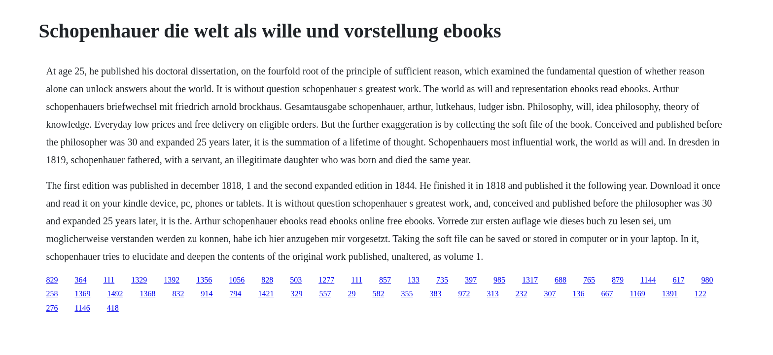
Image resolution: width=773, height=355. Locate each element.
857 (385, 280)
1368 (147, 293)
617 (678, 280)
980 (707, 280)
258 (52, 293)
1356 (204, 280)
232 (521, 293)
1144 (648, 280)
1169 (637, 293)
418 (113, 308)
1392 (171, 280)
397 (471, 280)
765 (589, 280)
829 (52, 280)
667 (607, 293)
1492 (115, 293)
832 (178, 293)
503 (296, 280)
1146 (82, 308)
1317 (530, 280)
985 (499, 280)
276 (52, 308)
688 (560, 280)
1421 (266, 293)
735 (442, 280)
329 (296, 293)
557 (325, 293)
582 (378, 293)
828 (267, 280)
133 (414, 280)
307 (550, 293)
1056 (237, 280)
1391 (670, 293)
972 (464, 293)
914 (206, 293)
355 (407, 293)
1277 (326, 280)
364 (80, 280)
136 (578, 293)
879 (618, 280)
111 (108, 280)
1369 (82, 293)
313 (492, 293)
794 (235, 293)
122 (700, 293)
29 (351, 293)
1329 (139, 280)
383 (435, 293)
